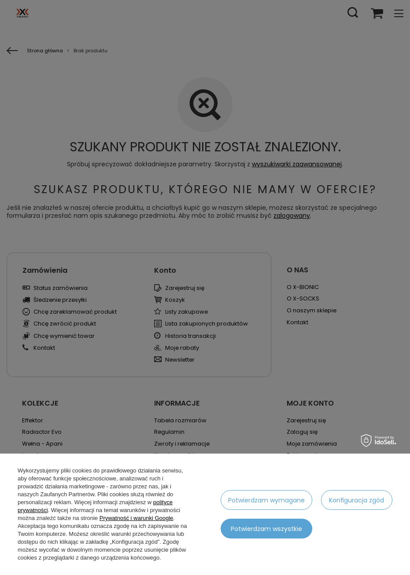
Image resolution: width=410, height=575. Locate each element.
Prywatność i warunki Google (137, 518)
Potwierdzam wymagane (266, 500)
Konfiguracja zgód (356, 500)
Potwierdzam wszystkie (266, 528)
